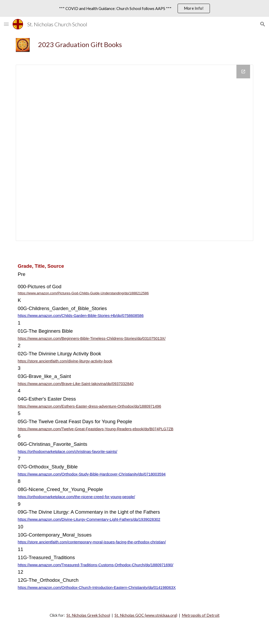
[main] (144, 44)
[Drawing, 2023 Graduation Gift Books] (135, 153)
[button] (6, 24)
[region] (134, 8)
